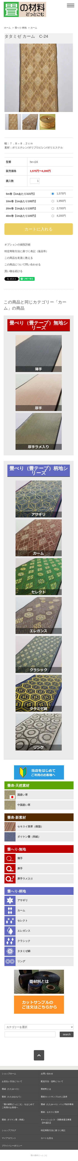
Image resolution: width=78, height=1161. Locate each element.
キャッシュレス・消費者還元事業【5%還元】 (56, 1121)
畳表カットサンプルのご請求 (54, 1097)
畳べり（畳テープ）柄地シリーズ (38, 471)
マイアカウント (9, 1138)
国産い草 (22, 794)
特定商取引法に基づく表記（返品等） (26, 251)
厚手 (20, 868)
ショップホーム (9, 1073)
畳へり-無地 (16, 849)
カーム (33, 27)
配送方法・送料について (52, 1081)
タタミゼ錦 (23, 951)
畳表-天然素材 (18, 785)
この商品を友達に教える (18, 257)
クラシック (23, 940)
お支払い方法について (12, 1081)
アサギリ (22, 900)
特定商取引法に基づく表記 (53, 1130)
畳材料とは (46, 1089)
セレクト (22, 920)
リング (21, 961)
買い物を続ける (13, 271)
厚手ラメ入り (25, 878)
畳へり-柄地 (21, 27)
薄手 (20, 858)
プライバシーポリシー (12, 1146)
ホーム (7, 27)
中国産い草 (23, 804)
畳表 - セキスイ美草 (50, 1112)
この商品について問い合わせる (22, 264)
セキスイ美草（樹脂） (30, 826)
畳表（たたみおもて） (12, 1097)
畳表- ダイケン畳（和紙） (14, 1119)
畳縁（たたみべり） (11, 1089)
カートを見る (47, 1138)
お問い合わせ (47, 1073)
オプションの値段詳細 (17, 244)
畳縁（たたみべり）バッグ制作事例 (57, 1104)
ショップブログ (9, 1130)
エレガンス (23, 930)
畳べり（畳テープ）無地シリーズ (38, 325)
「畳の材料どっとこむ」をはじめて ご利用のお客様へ (18, 1106)
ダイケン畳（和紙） (29, 836)
